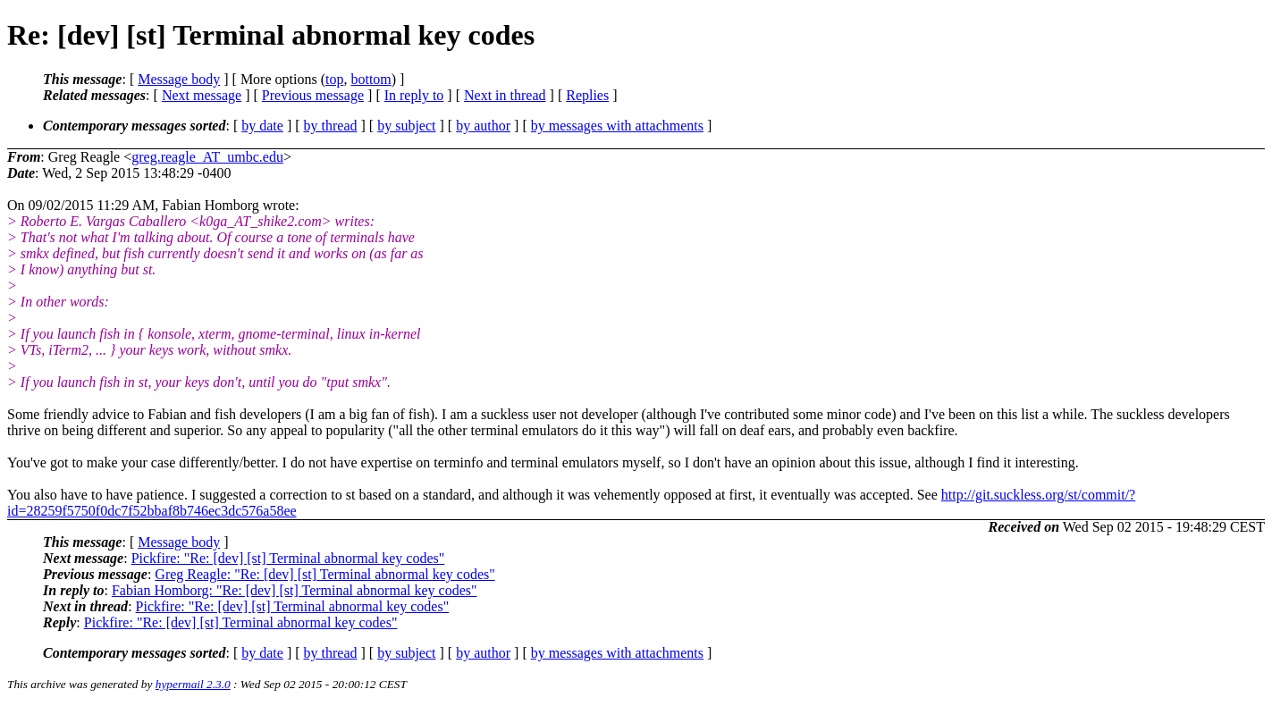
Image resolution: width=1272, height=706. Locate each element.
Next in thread (505, 95)
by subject (406, 125)
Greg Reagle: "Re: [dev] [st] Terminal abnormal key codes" (324, 574)
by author (483, 125)
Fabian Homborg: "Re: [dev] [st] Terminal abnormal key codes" (294, 590)
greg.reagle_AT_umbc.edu (207, 156)
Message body (179, 79)
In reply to (414, 95)
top (334, 79)
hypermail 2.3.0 (193, 684)
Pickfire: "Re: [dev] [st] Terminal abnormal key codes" (288, 558)
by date (262, 125)
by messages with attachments (617, 125)
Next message (201, 95)
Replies (587, 95)
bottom (370, 79)
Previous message (313, 95)
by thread (331, 125)
